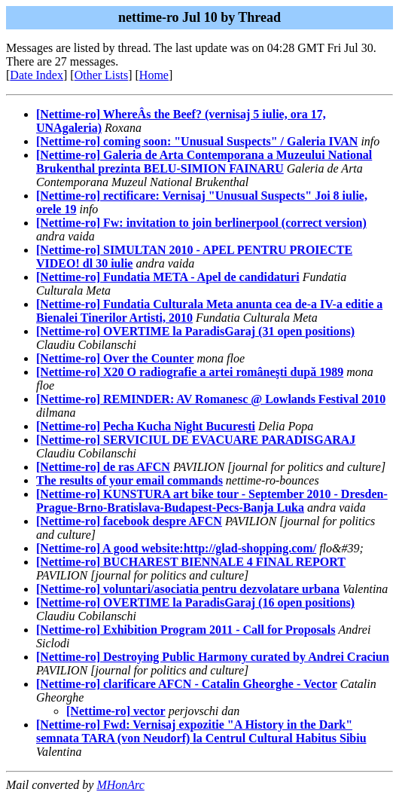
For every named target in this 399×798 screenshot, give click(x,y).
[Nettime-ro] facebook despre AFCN (129, 521)
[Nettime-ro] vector (116, 711)
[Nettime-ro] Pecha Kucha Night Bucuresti (145, 426)
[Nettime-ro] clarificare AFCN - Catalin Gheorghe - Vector (186, 683)
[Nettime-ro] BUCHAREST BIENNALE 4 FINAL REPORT (191, 561)
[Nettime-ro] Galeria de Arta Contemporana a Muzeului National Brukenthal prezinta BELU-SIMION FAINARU (204, 161)
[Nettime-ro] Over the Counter (115, 358)
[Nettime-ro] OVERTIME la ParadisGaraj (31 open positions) (195, 331)
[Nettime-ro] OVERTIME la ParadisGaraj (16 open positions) (195, 602)
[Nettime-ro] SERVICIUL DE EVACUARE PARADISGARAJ (195, 439)
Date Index (36, 75)
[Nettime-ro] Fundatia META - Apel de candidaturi (168, 277)
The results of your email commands (129, 480)
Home (154, 75)
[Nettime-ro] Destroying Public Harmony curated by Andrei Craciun (212, 656)
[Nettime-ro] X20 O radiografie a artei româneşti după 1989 (189, 371)
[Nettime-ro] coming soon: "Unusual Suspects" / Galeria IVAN (197, 141)
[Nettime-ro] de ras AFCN (103, 466)
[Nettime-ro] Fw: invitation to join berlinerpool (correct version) (201, 222)
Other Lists (102, 75)
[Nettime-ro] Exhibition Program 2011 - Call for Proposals (185, 629)
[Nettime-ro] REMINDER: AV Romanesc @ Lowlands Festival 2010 (210, 399)
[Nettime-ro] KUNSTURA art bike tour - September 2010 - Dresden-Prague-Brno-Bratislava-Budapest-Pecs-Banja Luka (212, 501)
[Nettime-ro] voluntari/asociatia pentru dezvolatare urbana (188, 588)
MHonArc (120, 784)
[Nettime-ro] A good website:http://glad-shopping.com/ (176, 548)
